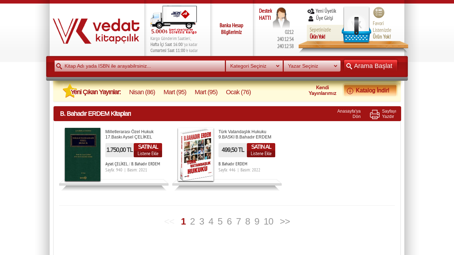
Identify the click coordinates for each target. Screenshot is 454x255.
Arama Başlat (370, 65)
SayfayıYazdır (389, 113)
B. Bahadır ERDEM (145, 164)
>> (285, 221)
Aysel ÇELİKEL (116, 164)
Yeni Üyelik (321, 10)
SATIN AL (148, 147)
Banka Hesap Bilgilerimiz (231, 28)
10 (268, 221)
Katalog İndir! (370, 90)
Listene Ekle (148, 153)
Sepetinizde (320, 33)
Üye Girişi (320, 18)
